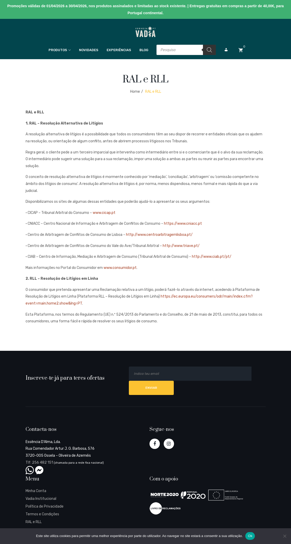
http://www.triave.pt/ (181, 246)
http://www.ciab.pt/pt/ (211, 256)
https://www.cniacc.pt (183, 223)
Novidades (88, 50)
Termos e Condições (42, 514)
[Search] (209, 50)
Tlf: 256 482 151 (39, 462)
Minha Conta (36, 491)
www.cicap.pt (104, 213)
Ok (250, 536)
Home (135, 91)
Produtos (58, 50)
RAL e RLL (34, 522)
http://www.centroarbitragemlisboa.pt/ (159, 234)
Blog (143, 50)
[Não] (284, 536)
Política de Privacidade (45, 506)
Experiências (119, 50)
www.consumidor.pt (120, 268)
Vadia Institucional (41, 498)
